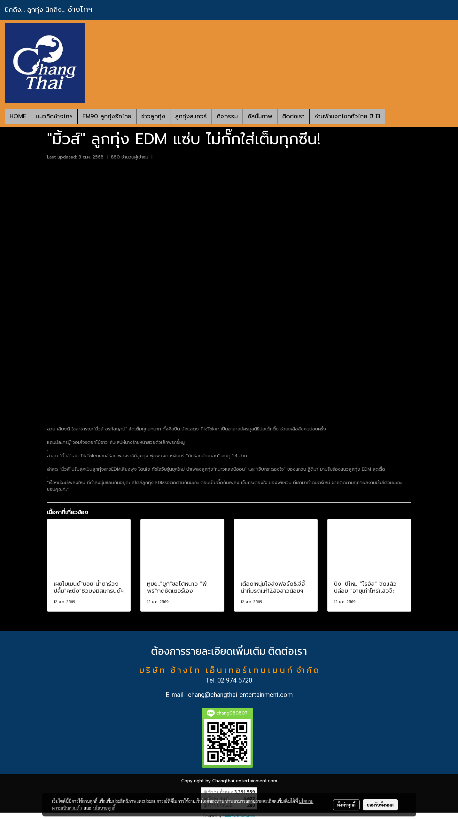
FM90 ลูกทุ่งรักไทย (106, 116)
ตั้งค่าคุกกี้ (346, 804)
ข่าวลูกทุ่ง (153, 116)
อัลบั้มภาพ (260, 116)
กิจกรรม (227, 116)
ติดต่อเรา (293, 116)
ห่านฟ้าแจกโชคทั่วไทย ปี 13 (347, 116)
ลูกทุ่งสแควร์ (191, 116)
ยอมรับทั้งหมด (380, 804)
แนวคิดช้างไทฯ (54, 116)
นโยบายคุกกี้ (104, 808)
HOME (18, 116)
